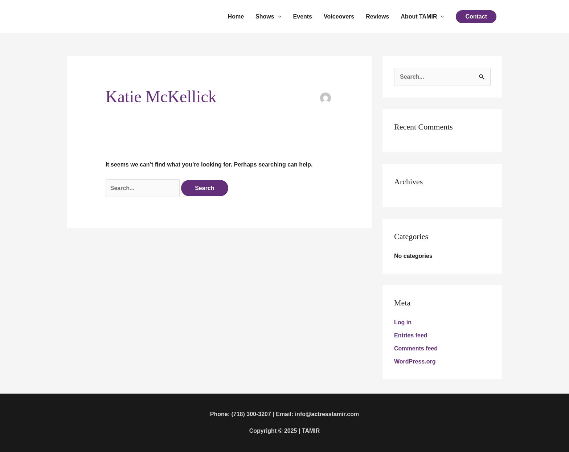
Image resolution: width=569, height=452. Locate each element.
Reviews (377, 16)
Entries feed (410, 335)
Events (302, 16)
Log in (403, 322)
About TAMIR (419, 16)
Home (236, 16)
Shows (264, 16)
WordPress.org (414, 361)
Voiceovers (339, 16)
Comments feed (416, 348)
